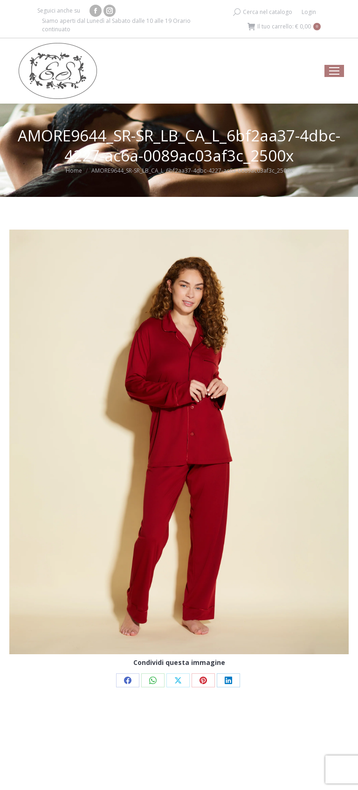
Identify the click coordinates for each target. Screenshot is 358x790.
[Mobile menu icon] (334, 71)
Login (309, 12)
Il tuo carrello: (284, 26)
